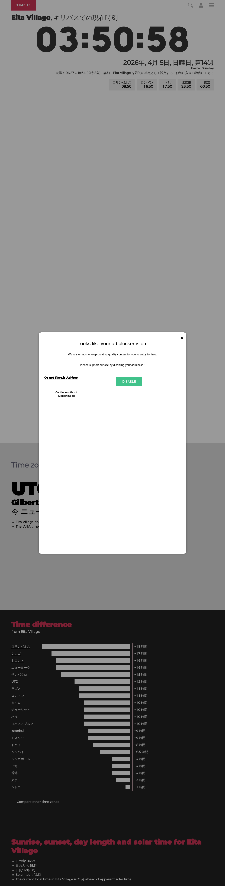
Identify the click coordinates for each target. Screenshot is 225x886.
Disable (129, 381)
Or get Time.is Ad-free (61, 377)
